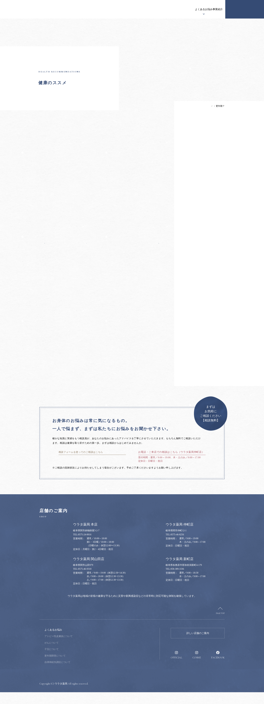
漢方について (139, 9)
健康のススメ (197, 9)
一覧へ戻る (101, 242)
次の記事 (152, 242)
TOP (195, 106)
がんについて (74, 654)
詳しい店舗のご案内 (197, 645)
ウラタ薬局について (115, 9)
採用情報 (215, 9)
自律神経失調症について (80, 674)
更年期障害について (77, 667)
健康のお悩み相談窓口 (244, 9)
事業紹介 (180, 9)
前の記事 (51, 242)
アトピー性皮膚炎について (81, 648)
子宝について (74, 661)
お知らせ (94, 9)
